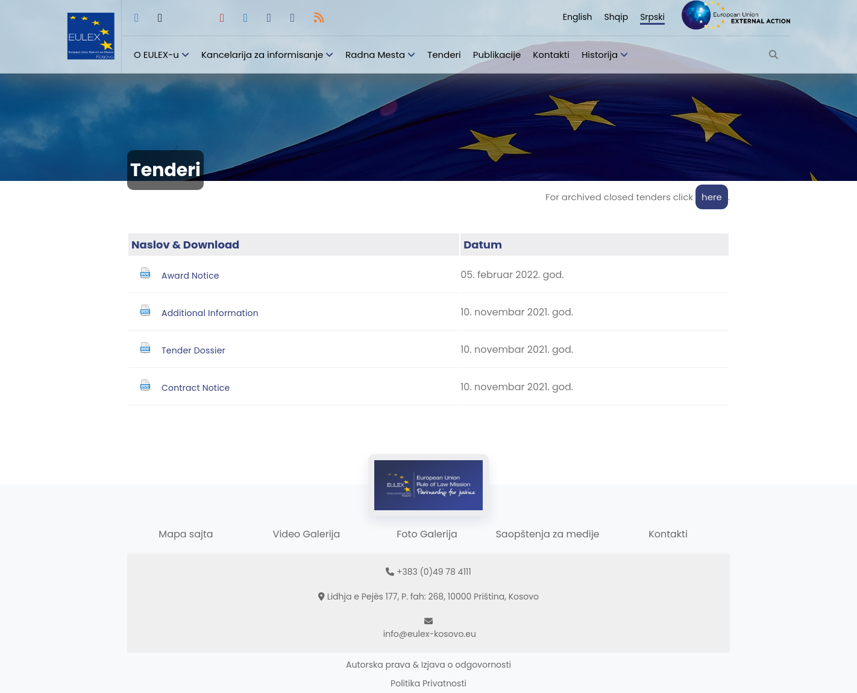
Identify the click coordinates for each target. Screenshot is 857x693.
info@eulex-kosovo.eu (429, 634)
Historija (600, 54)
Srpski (652, 17)
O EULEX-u (156, 54)
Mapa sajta (186, 534)
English (577, 17)
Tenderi (444, 54)
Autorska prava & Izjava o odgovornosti (428, 665)
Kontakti (551, 54)
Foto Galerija (427, 534)
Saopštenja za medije (547, 534)
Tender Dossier (193, 350)
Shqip (616, 17)
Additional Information (210, 313)
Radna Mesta (375, 54)
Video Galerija (307, 534)
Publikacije (497, 54)
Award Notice (190, 276)
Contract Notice (196, 388)
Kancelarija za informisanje (263, 54)
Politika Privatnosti (428, 683)
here (712, 197)
